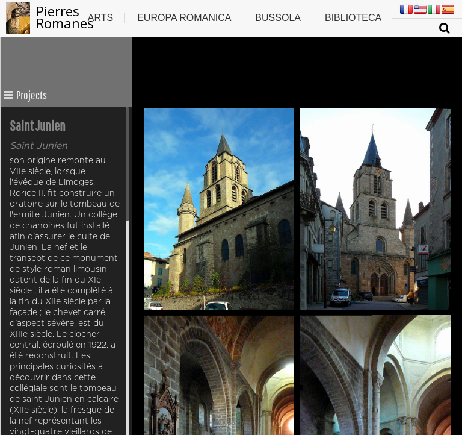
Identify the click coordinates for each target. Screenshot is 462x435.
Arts (100, 18)
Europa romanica (184, 18)
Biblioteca (353, 18)
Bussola (278, 18)
